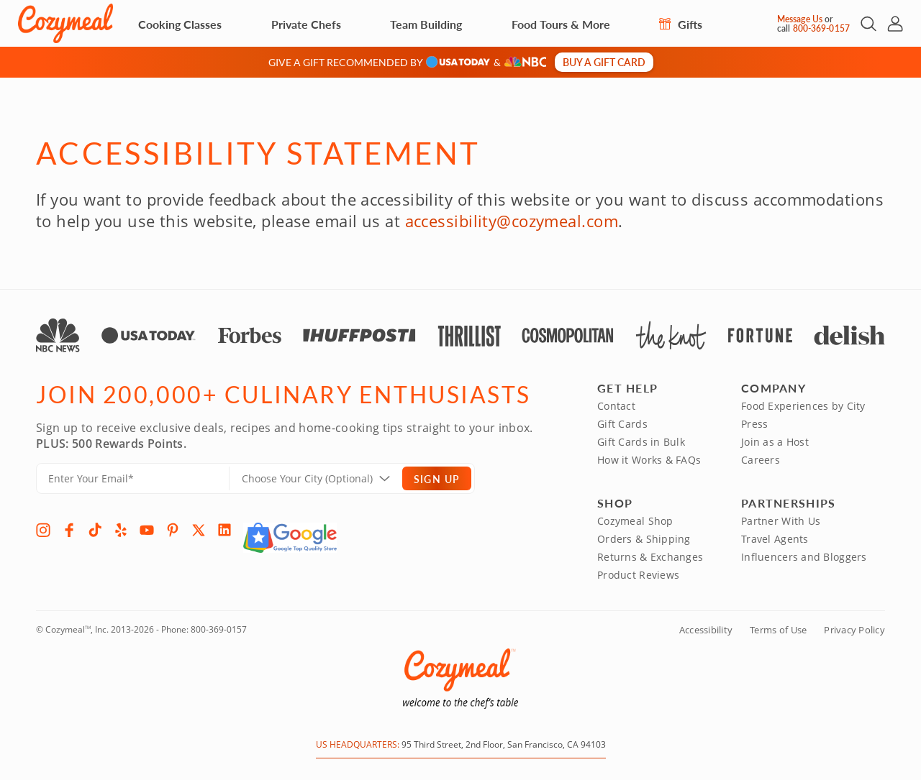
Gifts (680, 24)
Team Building (426, 24)
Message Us (799, 19)
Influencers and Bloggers (804, 557)
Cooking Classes (180, 24)
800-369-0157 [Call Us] (821, 28)
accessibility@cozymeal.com (511, 220)
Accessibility (705, 629)
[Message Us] (764, 24)
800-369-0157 (219, 629)
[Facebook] (69, 530)
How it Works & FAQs (649, 460)
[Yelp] (121, 530)
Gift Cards (622, 424)
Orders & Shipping (644, 539)
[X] (198, 530)
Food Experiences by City (803, 406)
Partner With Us (780, 521)
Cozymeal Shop (635, 521)
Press (754, 424)
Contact (616, 406)
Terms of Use (778, 629)
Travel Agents (775, 539)
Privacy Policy (854, 629)
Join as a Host (775, 442)
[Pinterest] (172, 530)
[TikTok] (95, 530)
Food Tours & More (561, 24)
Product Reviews (638, 575)
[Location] (324, 478)
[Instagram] (43, 530)
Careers (760, 460)
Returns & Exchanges (650, 557)
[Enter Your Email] (132, 478)
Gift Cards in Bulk (641, 442)
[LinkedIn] (224, 530)
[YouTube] (147, 530)
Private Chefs (306, 24)
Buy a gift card (604, 62)
